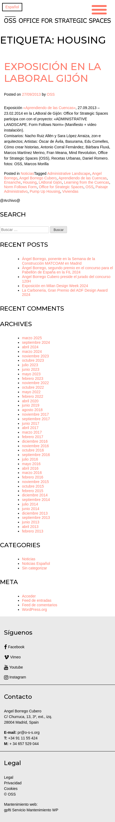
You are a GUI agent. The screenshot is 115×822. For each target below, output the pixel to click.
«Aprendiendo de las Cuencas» (49, 108)
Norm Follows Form (20, 187)
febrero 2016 (32, 477)
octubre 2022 (33, 387)
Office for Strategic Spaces (61, 187)
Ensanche (12, 182)
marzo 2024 (32, 351)
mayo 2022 (31, 392)
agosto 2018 (32, 410)
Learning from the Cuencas (86, 182)
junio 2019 (30, 405)
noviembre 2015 (35, 482)
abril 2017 (30, 428)
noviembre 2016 (35, 446)
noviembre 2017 (35, 414)
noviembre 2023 (35, 356)
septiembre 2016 (36, 455)
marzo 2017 (32, 432)
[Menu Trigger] (99, 9)
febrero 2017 (32, 437)
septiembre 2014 (36, 499)
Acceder (29, 596)
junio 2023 (30, 369)
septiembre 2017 (36, 419)
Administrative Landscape (68, 173)
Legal (9, 777)
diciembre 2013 (35, 513)
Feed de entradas (36, 600)
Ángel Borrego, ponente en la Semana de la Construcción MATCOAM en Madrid (58, 261)
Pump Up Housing (45, 191)
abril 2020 (30, 401)
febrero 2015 (32, 491)
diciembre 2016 (35, 441)
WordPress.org (34, 609)
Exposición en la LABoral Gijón (52, 72)
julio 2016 (30, 459)
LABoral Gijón (50, 182)
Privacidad (12, 783)
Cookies (11, 788)
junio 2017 (30, 423)
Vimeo (12, 657)
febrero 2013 (32, 531)
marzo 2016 (32, 472)
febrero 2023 (32, 378)
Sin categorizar (34, 568)
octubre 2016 (33, 450)
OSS (51, 94)
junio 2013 (30, 522)
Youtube (13, 667)
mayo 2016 (31, 464)
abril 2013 (30, 526)
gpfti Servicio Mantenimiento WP (31, 810)
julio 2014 (30, 504)
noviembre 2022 (35, 383)
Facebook (14, 647)
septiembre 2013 (36, 517)
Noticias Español (36, 563)
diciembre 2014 (35, 495)
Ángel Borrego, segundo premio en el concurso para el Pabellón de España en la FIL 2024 (67, 270)
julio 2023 (30, 365)
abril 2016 (30, 468)
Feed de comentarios (39, 605)
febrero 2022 (32, 396)
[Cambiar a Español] (12, 6)
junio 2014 (30, 509)
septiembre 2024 (36, 342)
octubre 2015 (33, 486)
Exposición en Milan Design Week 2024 (55, 286)
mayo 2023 (31, 374)
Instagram (15, 677)
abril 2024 (30, 347)
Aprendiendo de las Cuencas (82, 178)
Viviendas (70, 191)
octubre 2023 (33, 360)
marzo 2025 (32, 338)
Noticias (27, 173)
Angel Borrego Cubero (38, 178)
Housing (29, 182)
